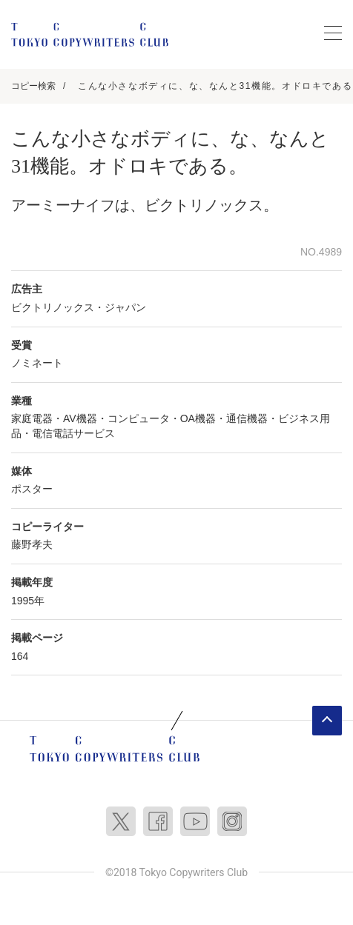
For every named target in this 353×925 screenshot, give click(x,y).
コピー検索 (33, 86)
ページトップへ (327, 720)
